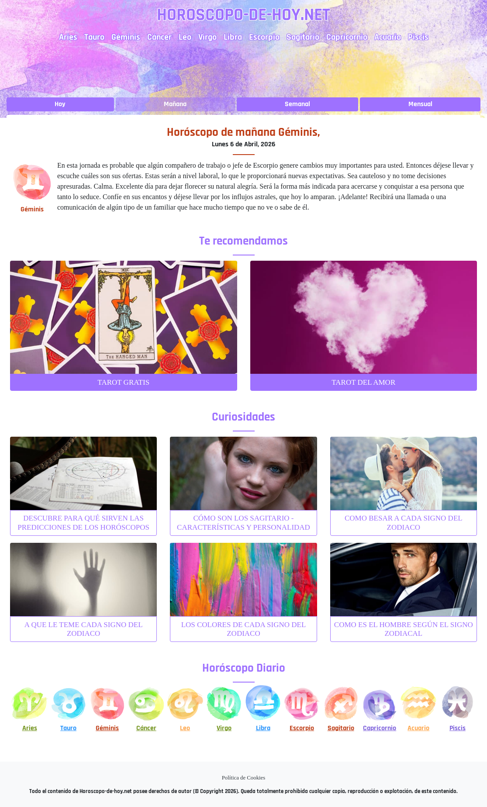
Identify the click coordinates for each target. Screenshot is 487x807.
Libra (233, 37)
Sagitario (303, 37)
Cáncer (159, 37)
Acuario (387, 37)
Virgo (207, 37)
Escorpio (264, 37)
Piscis (418, 37)
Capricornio (346, 37)
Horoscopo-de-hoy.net (243, 15)
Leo (185, 37)
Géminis (125, 37)
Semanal (297, 104)
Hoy (60, 104)
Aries (68, 37)
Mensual (420, 104)
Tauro (94, 37)
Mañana (175, 104)
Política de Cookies (244, 778)
